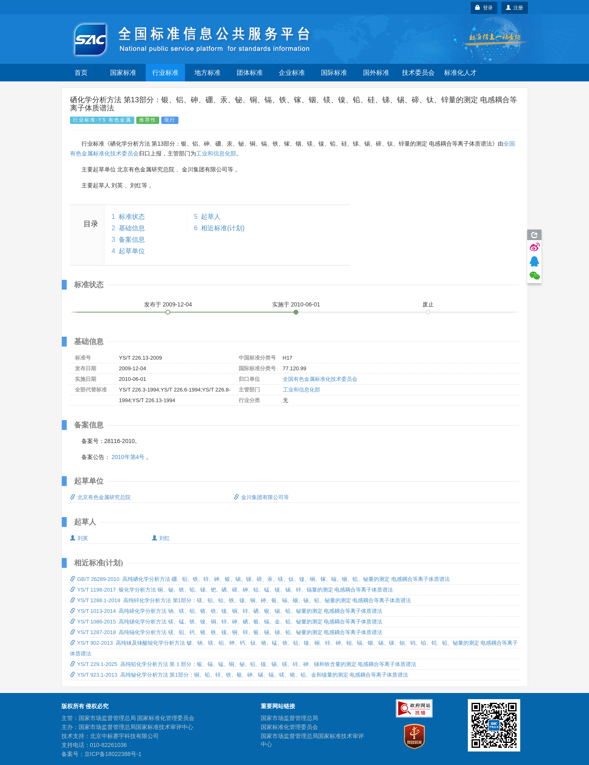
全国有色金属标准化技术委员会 (320, 379)
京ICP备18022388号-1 (113, 754)
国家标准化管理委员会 (289, 727)
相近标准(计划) (223, 228)
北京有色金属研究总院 (100, 497)
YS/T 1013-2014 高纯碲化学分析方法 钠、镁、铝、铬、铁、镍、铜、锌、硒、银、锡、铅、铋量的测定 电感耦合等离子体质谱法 (226, 611)
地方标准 (207, 72)
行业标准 (165, 72)
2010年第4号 (127, 457)
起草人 (211, 216)
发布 (168, 304)
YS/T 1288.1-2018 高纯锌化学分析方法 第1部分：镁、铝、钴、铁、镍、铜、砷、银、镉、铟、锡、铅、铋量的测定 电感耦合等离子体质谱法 (240, 600)
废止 (428, 304)
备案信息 (132, 239)
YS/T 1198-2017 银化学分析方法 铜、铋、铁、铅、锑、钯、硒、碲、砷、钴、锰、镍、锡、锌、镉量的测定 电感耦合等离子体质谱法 (231, 590)
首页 (81, 72)
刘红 (161, 538)
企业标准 (292, 72)
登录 (484, 8)
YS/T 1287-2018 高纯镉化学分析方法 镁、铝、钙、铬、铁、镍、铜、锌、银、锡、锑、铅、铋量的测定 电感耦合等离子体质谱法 (226, 632)
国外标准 (376, 72)
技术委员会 (418, 72)
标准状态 (132, 216)
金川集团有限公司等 (261, 497)
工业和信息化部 (216, 153)
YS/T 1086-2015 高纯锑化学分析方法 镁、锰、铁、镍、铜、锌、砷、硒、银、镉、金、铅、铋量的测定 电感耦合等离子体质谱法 (226, 622)
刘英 (79, 538)
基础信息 (132, 228)
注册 (515, 8)
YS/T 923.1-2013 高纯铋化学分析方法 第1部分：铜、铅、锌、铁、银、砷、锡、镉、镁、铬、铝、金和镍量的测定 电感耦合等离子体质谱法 (239, 675)
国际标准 (334, 72)
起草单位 (132, 251)
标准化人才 (460, 72)
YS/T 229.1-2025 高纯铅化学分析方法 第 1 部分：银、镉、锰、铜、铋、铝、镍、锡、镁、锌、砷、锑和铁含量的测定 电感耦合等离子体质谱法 (243, 664)
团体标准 (250, 72)
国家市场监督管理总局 (289, 718)
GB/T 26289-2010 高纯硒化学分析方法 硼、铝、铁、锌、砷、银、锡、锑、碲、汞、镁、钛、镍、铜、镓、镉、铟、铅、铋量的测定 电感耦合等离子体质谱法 (260, 579)
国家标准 (123, 72)
